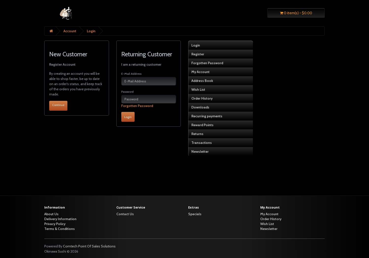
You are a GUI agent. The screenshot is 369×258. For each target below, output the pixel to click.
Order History (202, 98)
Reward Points (202, 125)
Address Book (202, 80)
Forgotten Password (137, 106)
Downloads (200, 107)
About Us (51, 214)
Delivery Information (60, 219)
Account (69, 31)
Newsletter (200, 151)
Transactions (201, 142)
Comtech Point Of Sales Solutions (89, 246)
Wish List (198, 89)
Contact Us (125, 214)
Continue (58, 105)
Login (91, 31)
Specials (194, 214)
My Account (200, 72)
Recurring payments (206, 116)
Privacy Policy (54, 224)
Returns (197, 134)
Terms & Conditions (59, 229)
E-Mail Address (131, 74)
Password (127, 91)
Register (197, 54)
